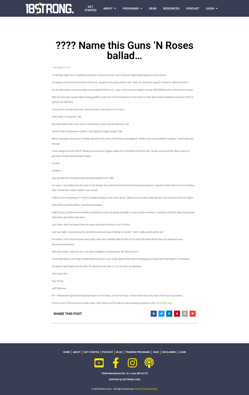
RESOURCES (171, 8)
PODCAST (192, 8)
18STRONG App (163, 303)
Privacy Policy (150, 389)
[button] (154, 314)
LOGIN (212, 8)
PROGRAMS (132, 8)
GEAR (152, 8)
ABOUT (109, 8)
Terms (138, 389)
